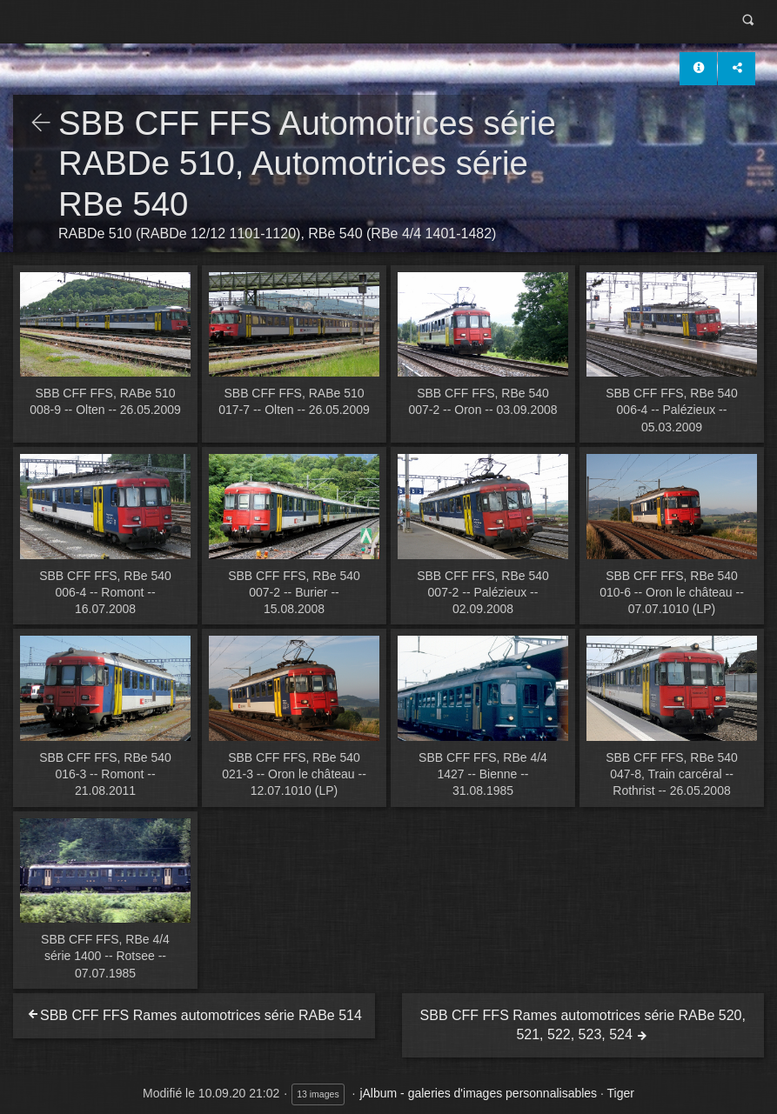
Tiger (620, 1093)
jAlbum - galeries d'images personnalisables (478, 1093)
